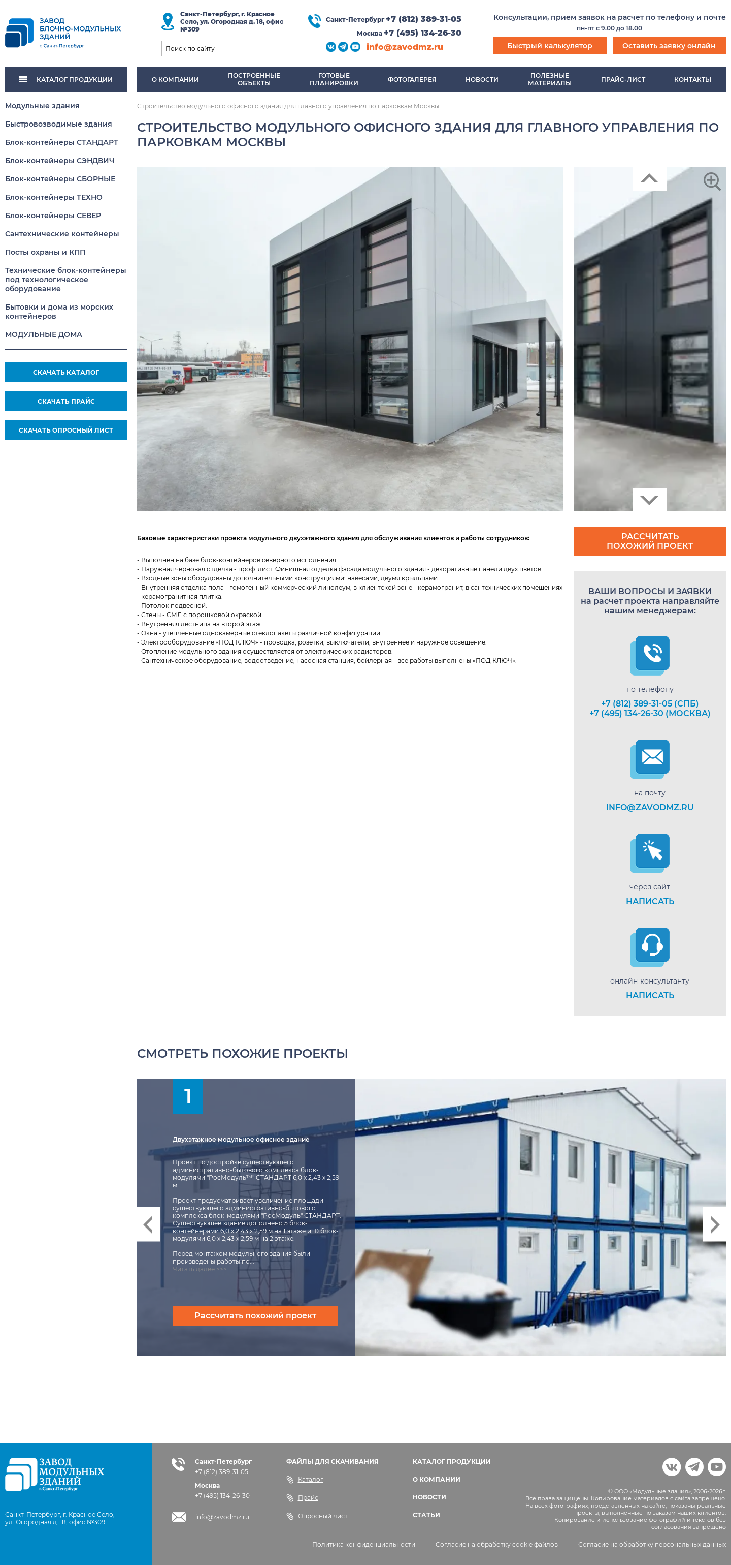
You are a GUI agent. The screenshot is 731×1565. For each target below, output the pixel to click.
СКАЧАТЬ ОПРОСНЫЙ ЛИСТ (66, 430)
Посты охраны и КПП (45, 252)
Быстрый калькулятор (549, 45)
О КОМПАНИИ (436, 1479)
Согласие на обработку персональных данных (652, 1544)
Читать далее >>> (200, 1269)
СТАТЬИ (426, 1515)
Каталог (304, 1480)
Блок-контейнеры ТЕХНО (54, 197)
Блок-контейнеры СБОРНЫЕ (60, 178)
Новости (482, 79)
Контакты (692, 79)
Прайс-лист (623, 79)
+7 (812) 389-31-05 (423, 19)
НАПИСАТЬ (650, 901)
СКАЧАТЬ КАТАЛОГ (66, 372)
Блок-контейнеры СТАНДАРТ (61, 142)
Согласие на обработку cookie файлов (497, 1544)
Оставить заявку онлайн (669, 45)
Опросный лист (317, 1516)
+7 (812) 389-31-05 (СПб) (650, 704)
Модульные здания (42, 105)
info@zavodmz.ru (405, 47)
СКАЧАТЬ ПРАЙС (66, 401)
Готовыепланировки (334, 79)
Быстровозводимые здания (58, 124)
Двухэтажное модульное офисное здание (241, 1139)
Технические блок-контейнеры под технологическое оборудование (65, 279)
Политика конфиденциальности (363, 1544)
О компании (175, 79)
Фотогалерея (412, 79)
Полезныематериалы (550, 79)
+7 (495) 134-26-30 (422, 33)
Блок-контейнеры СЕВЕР (53, 215)
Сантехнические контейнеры (62, 233)
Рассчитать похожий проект (650, 541)
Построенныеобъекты (254, 79)
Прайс (302, 1498)
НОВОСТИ (429, 1497)
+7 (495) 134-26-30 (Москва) (650, 713)
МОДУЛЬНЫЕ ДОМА (43, 334)
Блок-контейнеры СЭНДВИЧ (59, 160)
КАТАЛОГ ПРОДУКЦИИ (66, 79)
